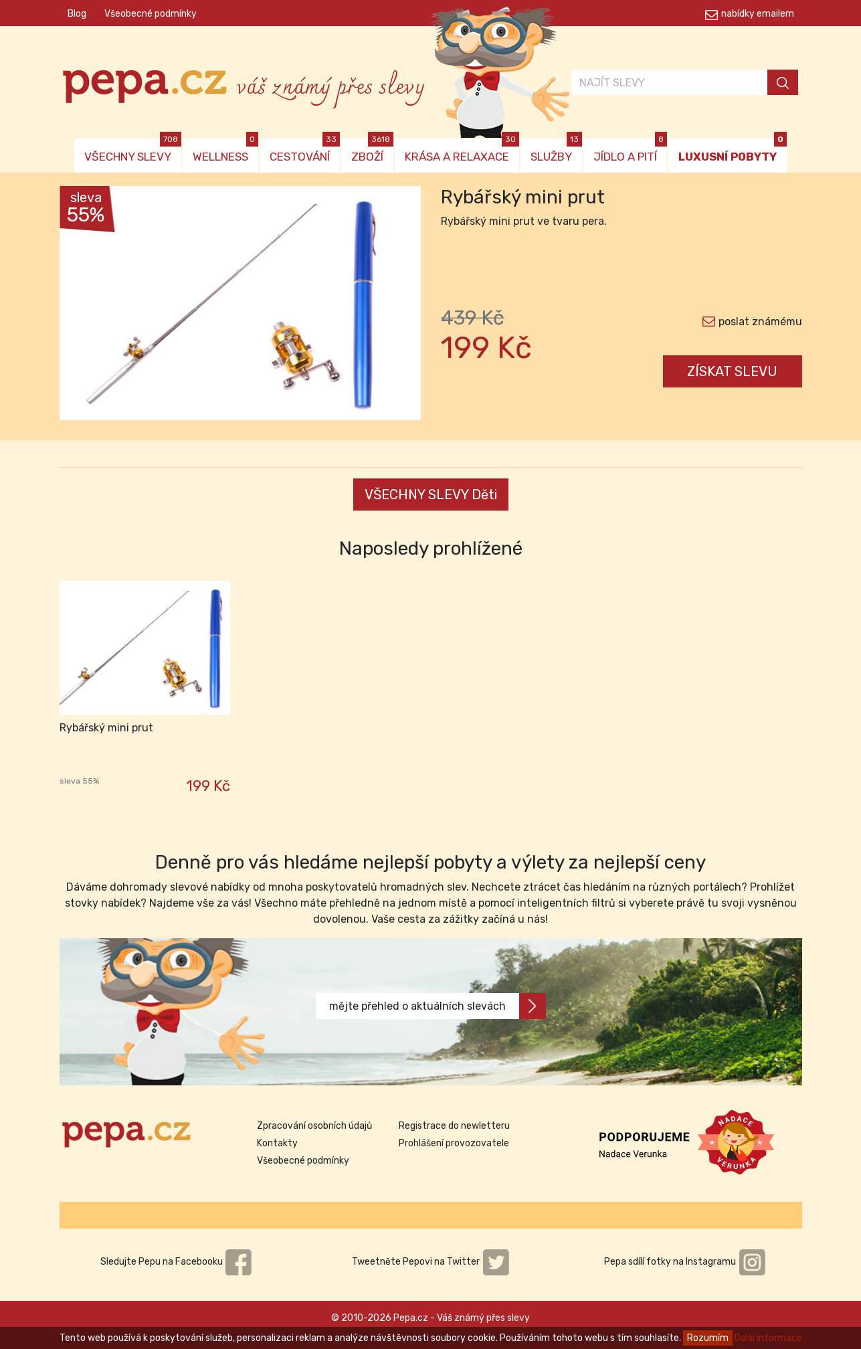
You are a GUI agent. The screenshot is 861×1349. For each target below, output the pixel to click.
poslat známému (760, 321)
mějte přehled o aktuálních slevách (437, 1006)
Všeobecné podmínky (150, 13)
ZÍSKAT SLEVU (732, 371)
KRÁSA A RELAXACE (462, 151)
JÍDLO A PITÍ (630, 151)
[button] (87, 306)
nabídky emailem (757, 13)
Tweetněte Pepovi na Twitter (431, 1261)
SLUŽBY (556, 151)
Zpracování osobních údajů (314, 1126)
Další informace (768, 1338)
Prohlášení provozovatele (454, 1143)
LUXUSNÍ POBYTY (732, 151)
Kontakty (277, 1143)
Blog (77, 13)
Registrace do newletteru (454, 1126)
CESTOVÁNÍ (305, 151)
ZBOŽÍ (372, 151)
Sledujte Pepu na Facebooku (176, 1261)
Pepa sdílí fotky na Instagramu (685, 1261)
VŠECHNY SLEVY (132, 151)
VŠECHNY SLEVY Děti (431, 494)
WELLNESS (225, 151)
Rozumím (708, 1338)
